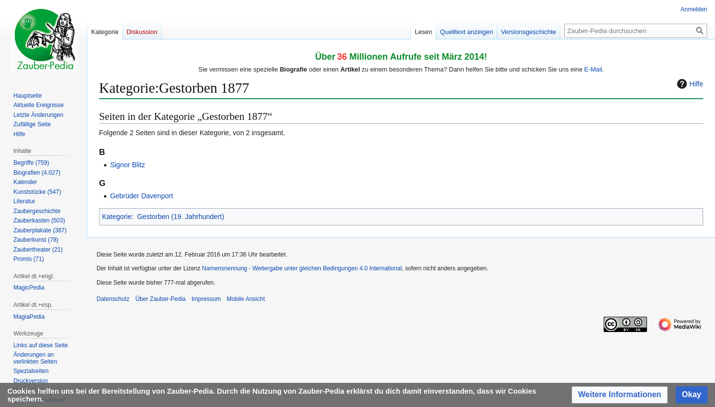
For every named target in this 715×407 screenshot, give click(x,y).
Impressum (206, 299)
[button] (620, 395)
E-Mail (593, 69)
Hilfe (689, 84)
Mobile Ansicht (246, 299)
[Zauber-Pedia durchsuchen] (635, 31)
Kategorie (117, 217)
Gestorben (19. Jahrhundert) (180, 217)
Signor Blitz (127, 165)
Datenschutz (113, 299)
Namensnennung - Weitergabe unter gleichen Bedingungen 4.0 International (302, 268)
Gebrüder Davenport (141, 196)
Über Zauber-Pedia (161, 299)
